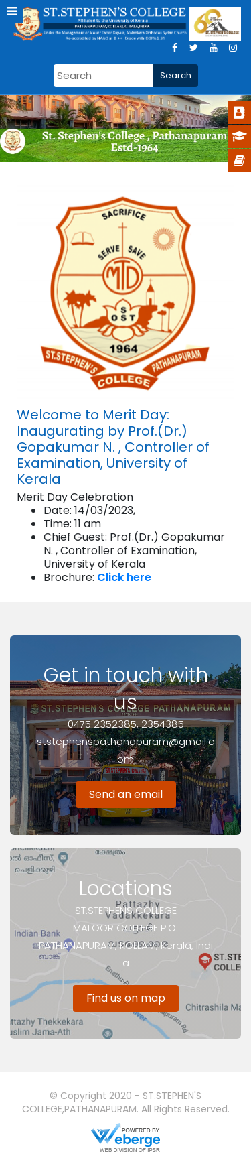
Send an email (126, 794)
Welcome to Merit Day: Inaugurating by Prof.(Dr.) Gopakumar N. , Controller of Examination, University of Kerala (113, 447)
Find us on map (125, 998)
